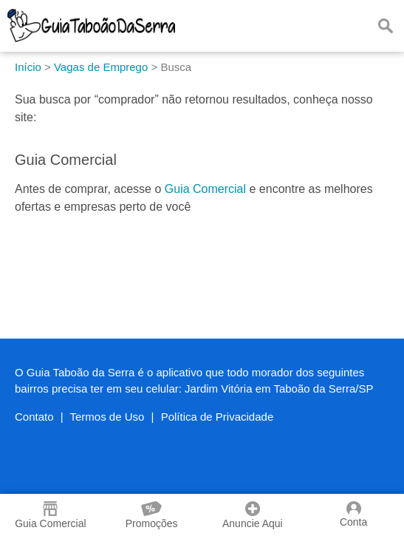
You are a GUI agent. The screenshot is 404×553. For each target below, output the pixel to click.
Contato (34, 416)
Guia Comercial (205, 189)
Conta (353, 514)
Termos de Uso (107, 416)
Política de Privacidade (217, 416)
